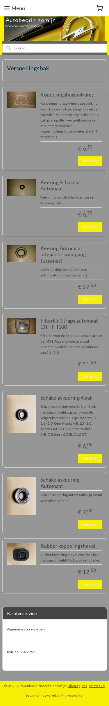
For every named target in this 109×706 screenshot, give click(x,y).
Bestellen (90, 160)
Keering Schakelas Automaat (61, 185)
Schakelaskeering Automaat (60, 483)
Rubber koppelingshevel (67, 546)
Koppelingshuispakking (66, 95)
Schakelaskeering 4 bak (66, 398)
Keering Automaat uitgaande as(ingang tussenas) (63, 254)
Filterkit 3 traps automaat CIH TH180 (69, 324)
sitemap (74, 686)
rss (84, 686)
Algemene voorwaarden (26, 629)
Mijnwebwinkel (72, 695)
